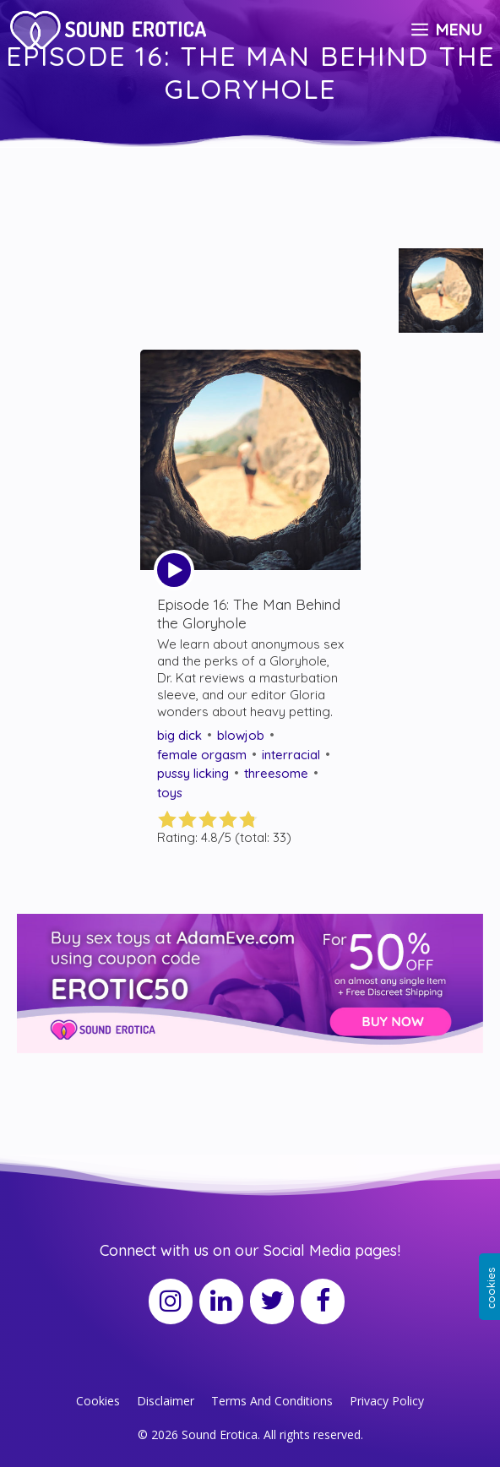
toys (169, 793)
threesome (276, 773)
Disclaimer (165, 1401)
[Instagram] (171, 1301)
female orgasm (202, 755)
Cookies (98, 1401)
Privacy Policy (387, 1401)
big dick (179, 735)
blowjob (240, 735)
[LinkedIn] (221, 1301)
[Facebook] (323, 1301)
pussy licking (193, 773)
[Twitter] (272, 1301)
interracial (291, 755)
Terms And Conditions (272, 1401)
